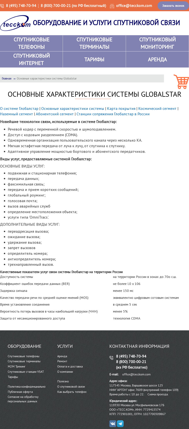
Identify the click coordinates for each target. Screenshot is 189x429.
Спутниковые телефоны (23, 356)
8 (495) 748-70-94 (21, 5)
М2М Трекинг (16, 366)
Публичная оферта (20, 392)
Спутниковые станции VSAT (26, 371)
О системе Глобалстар (19, 108)
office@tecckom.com (134, 5)
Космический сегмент (157, 108)
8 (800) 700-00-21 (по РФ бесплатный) (73, 5)
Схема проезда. (158, 394)
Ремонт (62, 361)
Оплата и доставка (70, 366)
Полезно (63, 381)
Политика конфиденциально (27, 386)
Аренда (62, 356)
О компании (65, 371)
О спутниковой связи (71, 386)
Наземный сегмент (16, 113)
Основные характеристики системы (72, 108)
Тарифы (13, 377)
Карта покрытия (121, 108)
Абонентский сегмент (55, 113)
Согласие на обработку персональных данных (23, 399)
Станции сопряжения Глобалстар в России (113, 113)
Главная (6, 78)
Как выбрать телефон (71, 392)
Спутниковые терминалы (24, 361)
